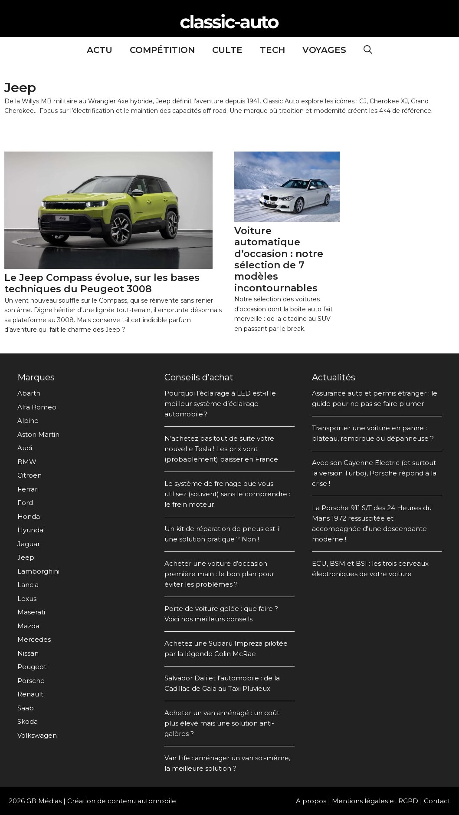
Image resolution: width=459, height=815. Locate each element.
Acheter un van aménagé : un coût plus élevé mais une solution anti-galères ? (221, 723)
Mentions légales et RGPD (375, 801)
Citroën (29, 475)
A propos (311, 801)
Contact (437, 801)
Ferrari (28, 489)
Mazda (28, 626)
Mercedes (34, 639)
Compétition (162, 50)
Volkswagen (37, 735)
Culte (227, 50)
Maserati (31, 612)
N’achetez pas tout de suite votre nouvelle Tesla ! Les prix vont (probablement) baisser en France (221, 448)
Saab (25, 708)
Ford (25, 502)
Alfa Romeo (36, 407)
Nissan (28, 653)
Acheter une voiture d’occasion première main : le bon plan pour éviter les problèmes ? (219, 573)
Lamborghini (38, 571)
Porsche (31, 680)
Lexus (26, 598)
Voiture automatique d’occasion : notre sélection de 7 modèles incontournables (278, 259)
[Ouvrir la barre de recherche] (368, 50)
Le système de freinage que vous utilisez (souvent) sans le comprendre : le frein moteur (227, 493)
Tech (272, 50)
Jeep (25, 557)
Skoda (27, 721)
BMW (26, 462)
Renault (30, 694)
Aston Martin (38, 434)
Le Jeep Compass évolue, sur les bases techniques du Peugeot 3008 (102, 283)
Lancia (28, 585)
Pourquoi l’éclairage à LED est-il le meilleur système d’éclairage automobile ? (220, 403)
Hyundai (31, 530)
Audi (24, 448)
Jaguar (28, 544)
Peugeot (31, 667)
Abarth (28, 393)
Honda (28, 516)
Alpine (28, 420)
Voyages (324, 50)
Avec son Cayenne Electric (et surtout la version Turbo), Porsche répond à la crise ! (374, 473)
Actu (99, 50)
